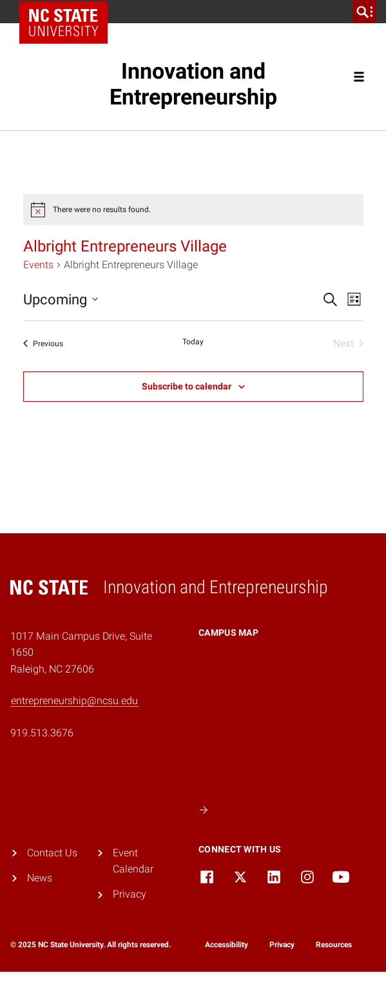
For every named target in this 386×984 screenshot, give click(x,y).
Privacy (129, 894)
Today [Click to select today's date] (193, 341)
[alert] (193, 209)
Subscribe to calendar (186, 386)
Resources (334, 944)
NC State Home (68, 11)
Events (38, 265)
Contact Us (52, 853)
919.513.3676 (41, 733)
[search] (364, 11)
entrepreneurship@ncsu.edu (74, 700)
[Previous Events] (43, 344)
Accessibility (226, 944)
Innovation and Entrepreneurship (193, 84)
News (39, 878)
